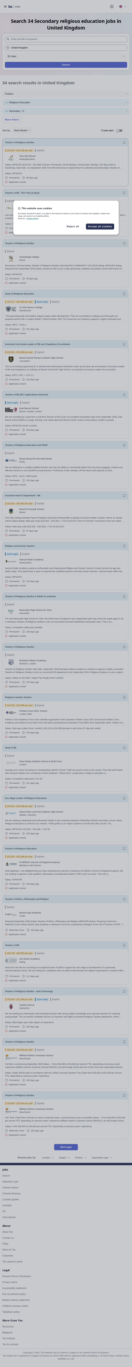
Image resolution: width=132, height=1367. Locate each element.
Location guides (10, 1199)
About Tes (7, 1232)
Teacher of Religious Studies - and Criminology (29, 991)
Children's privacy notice (15, 1306)
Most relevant (21, 130)
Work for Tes (9, 1249)
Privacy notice (9, 1282)
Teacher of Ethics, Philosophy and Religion (27, 899)
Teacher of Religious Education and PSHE (26, 445)
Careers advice (10, 1187)
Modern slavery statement (16, 1300)
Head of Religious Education (19, 294)
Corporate (7, 1255)
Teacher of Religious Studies (19, 142)
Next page (66, 1147)
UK (4, 1211)
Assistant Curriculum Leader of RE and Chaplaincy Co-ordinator (37, 344)
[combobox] (66, 39)
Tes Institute (8, 1338)
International (8, 1217)
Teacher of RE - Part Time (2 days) (22, 193)
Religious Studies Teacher (18, 697)
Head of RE (10, 748)
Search (66, 64)
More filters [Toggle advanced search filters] (12, 119)
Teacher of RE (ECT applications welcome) (26, 394)
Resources (8, 1326)
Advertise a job (10, 1181)
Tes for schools (10, 1344)
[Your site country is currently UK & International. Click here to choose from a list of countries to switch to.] (122, 6)
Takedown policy (11, 1312)
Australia (7, 1205)
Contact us (8, 1238)
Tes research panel (12, 1261)
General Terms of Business (16, 1276)
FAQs (5, 1244)
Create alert (107, 130)
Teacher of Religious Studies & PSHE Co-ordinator (30, 596)
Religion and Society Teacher (20, 546)
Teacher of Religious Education (21, 848)
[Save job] (124, 142)
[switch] (120, 130)
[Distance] (66, 56)
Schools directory (11, 1193)
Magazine (7, 1332)
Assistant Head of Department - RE (22, 495)
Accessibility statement (14, 1288)
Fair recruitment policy (14, 1294)
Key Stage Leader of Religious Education (26, 798)
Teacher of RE (12, 945)
